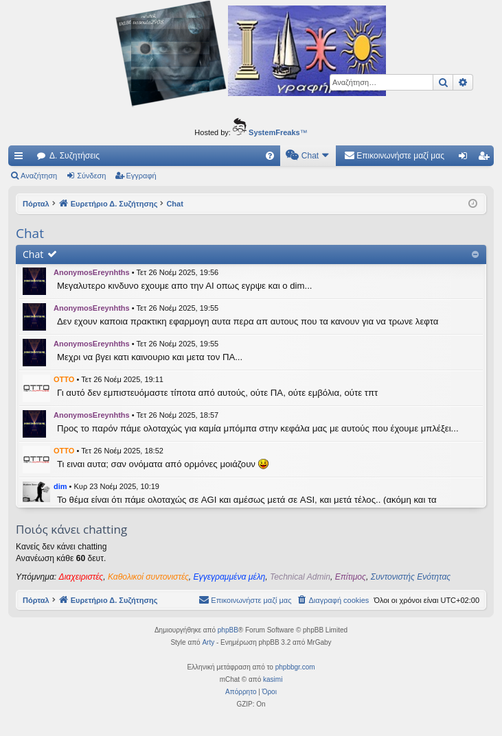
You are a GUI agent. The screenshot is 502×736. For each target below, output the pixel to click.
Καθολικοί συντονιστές (148, 577)
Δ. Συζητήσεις (74, 156)
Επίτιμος (350, 577)
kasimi (272, 679)
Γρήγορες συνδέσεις (21, 158)
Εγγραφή (141, 175)
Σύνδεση (91, 175)
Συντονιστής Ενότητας (410, 577)
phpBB (228, 630)
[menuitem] (270, 155)
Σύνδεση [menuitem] (466, 158)
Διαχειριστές (81, 577)
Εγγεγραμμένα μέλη (230, 577)
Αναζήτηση (39, 175)
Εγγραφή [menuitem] (486, 158)
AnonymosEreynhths (92, 272)
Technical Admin (300, 577)
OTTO (64, 379)
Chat (33, 254)
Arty (208, 642)
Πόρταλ (36, 204)
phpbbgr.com (295, 667)
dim (60, 486)
